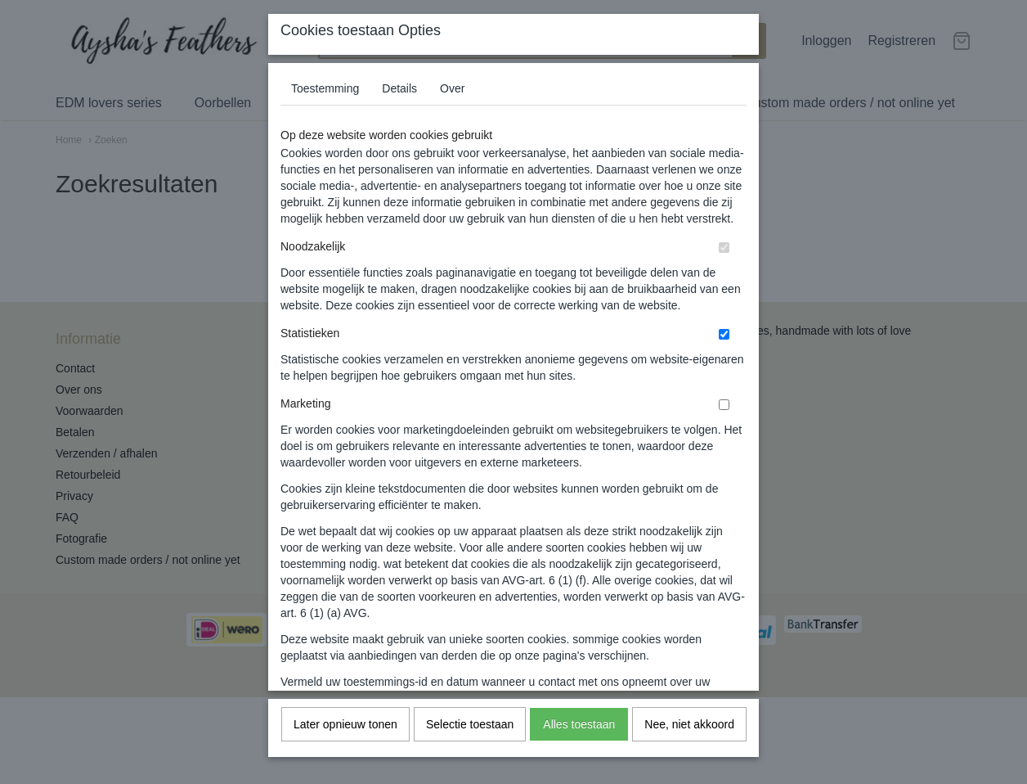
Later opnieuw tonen (345, 744)
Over (452, 108)
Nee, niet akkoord (689, 744)
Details (399, 108)
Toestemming (325, 108)
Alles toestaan (579, 744)
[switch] (724, 268)
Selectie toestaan (470, 744)
